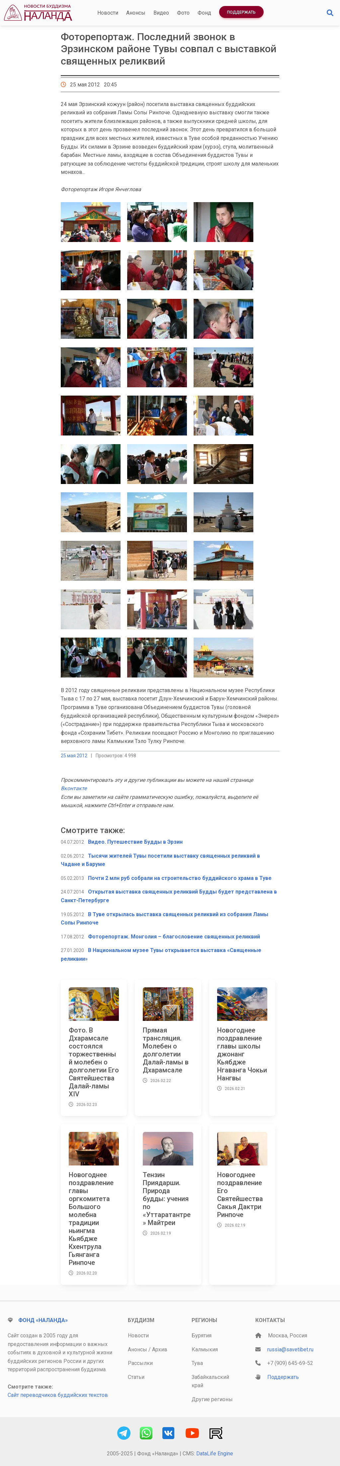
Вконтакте (74, 788)
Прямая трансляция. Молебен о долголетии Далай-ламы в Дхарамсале (166, 1050)
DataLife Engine (214, 1453)
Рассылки (140, 1363)
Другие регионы (212, 1399)
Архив (159, 1349)
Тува (197, 1363)
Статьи (136, 1377)
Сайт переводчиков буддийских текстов (58, 1395)
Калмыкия (205, 1349)
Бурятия (202, 1335)
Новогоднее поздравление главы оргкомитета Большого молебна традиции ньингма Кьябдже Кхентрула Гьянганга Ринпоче (91, 1219)
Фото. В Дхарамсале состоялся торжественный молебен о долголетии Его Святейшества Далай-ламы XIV (94, 1062)
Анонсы (135, 13)
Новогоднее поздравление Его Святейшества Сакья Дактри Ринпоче (240, 1195)
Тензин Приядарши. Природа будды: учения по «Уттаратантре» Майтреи (167, 1199)
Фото (183, 13)
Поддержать (241, 12)
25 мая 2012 (74, 755)
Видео (161, 13)
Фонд (204, 13)
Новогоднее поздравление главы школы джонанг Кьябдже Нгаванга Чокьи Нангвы (242, 1054)
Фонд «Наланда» (43, 1320)
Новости (107, 13)
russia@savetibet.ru (290, 1349)
